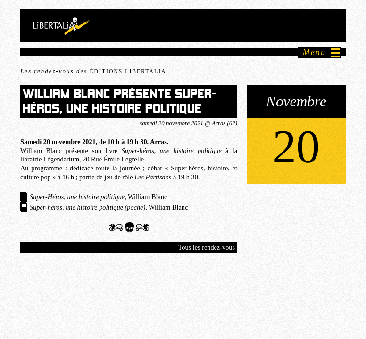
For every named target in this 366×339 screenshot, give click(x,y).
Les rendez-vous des (93, 70)
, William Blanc (98, 197)
